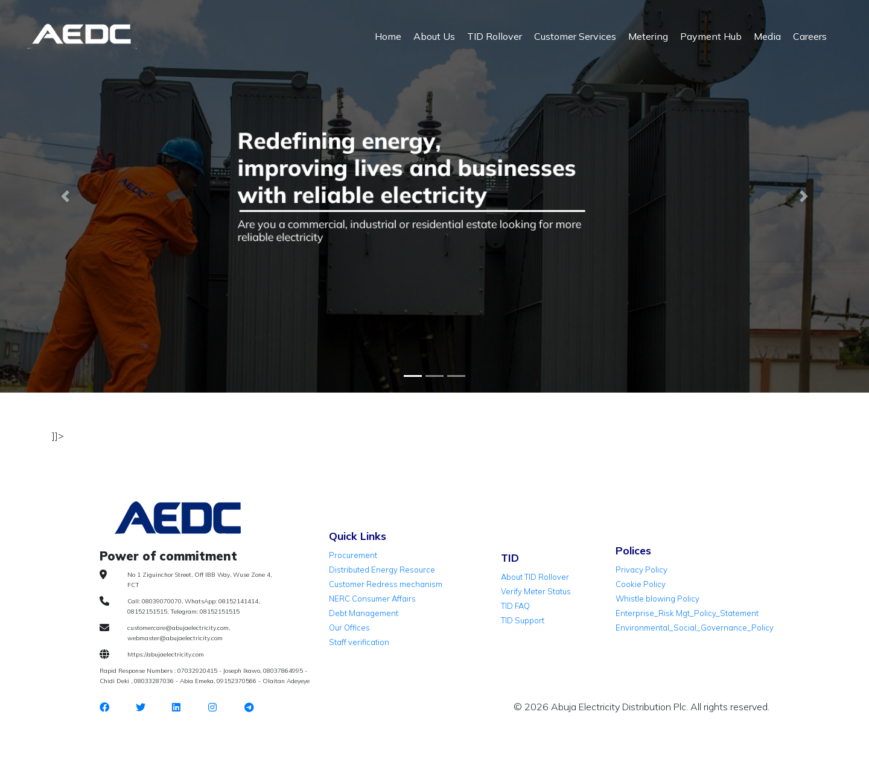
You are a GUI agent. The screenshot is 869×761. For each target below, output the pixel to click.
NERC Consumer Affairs (372, 598)
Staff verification (359, 642)
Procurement (353, 555)
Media (767, 36)
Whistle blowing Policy (657, 598)
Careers (810, 36)
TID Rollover (494, 36)
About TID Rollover (535, 577)
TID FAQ (515, 606)
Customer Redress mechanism (385, 584)
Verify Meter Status (536, 591)
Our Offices (349, 627)
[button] (65, 196)
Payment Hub (711, 36)
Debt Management (363, 613)
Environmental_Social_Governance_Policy (695, 627)
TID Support (522, 620)
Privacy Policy (641, 569)
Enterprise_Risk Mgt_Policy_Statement (687, 613)
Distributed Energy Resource (382, 569)
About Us (434, 36)
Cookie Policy (641, 584)
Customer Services (575, 36)
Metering (648, 36)
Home (388, 36)
